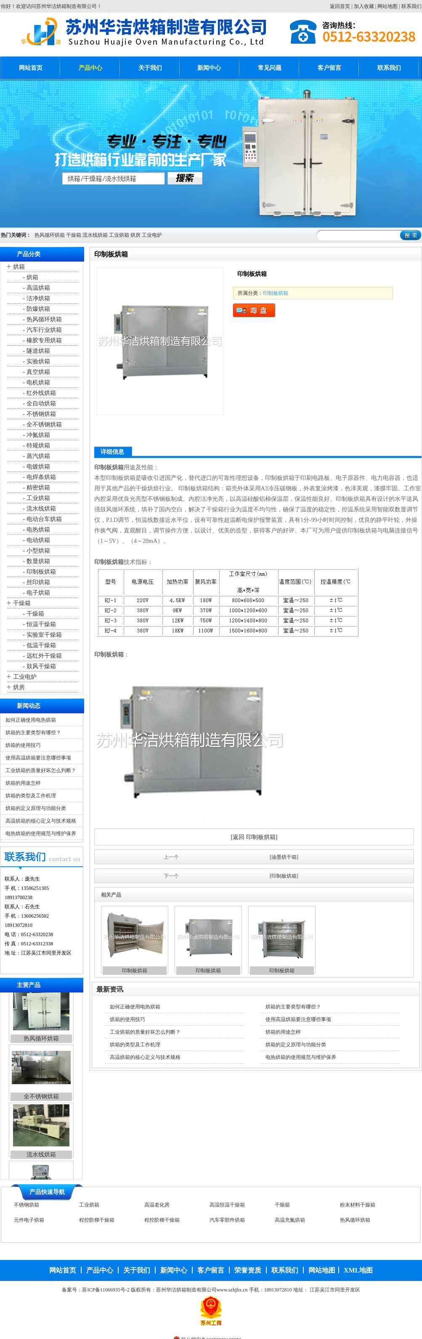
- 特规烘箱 (35, 445)
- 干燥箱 (32, 614)
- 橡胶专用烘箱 (41, 340)
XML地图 (358, 1270)
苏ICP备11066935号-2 (105, 1290)
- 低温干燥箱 (38, 645)
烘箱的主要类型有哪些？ (33, 733)
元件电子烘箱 (29, 1222)
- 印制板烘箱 (38, 572)
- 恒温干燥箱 (38, 624)
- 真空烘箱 (35, 372)
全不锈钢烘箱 (41, 1106)
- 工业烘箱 (35, 498)
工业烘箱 (119, 235)
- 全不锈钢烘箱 (41, 424)
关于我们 (150, 68)
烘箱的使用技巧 (23, 745)
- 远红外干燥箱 (41, 656)
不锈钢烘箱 (26, 1207)
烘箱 (19, 267)
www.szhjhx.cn (232, 1290)
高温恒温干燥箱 (227, 1207)
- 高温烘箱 (35, 288)
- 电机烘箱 (35, 382)
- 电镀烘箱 (35, 466)
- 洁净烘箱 (35, 298)
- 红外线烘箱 (38, 393)
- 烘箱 (29, 277)
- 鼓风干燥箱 (38, 666)
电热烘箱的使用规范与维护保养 (40, 833)
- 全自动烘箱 (38, 403)
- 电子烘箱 (35, 593)
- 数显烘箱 (35, 561)
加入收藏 (364, 6)
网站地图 (387, 6)
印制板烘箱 (275, 293)
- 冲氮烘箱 (35, 435)
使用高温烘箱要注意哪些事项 (38, 758)
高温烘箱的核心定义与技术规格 (40, 821)
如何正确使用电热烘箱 (30, 720)
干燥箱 (73, 235)
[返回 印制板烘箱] (254, 837)
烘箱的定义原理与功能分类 (35, 808)
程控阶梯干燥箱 (96, 1222)
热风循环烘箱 (50, 235)
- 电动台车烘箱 (41, 519)
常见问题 (269, 68)
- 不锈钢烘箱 (38, 414)
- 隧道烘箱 (35, 351)
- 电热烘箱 (35, 530)
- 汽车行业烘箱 (41, 330)
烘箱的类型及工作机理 (30, 796)
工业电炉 (152, 235)
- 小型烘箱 (35, 551)
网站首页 (30, 68)
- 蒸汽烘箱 (35, 456)
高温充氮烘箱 (290, 1222)
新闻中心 (209, 68)
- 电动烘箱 (35, 540)
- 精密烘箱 (35, 487)
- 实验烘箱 (35, 361)
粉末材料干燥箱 (357, 1207)
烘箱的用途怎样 (23, 783)
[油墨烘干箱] (284, 857)
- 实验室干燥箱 (41, 635)
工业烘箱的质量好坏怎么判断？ (40, 770)
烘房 (135, 235)
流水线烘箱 (95, 235)
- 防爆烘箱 (35, 309)
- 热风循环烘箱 (41, 319)
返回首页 (340, 6)
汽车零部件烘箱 (227, 1222)
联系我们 (411, 6)
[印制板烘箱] (284, 876)
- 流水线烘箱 (38, 508)
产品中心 (90, 68)
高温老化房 (157, 1207)
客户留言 (329, 68)
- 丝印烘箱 (35, 582)
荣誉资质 (247, 1270)
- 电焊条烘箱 (38, 477)
